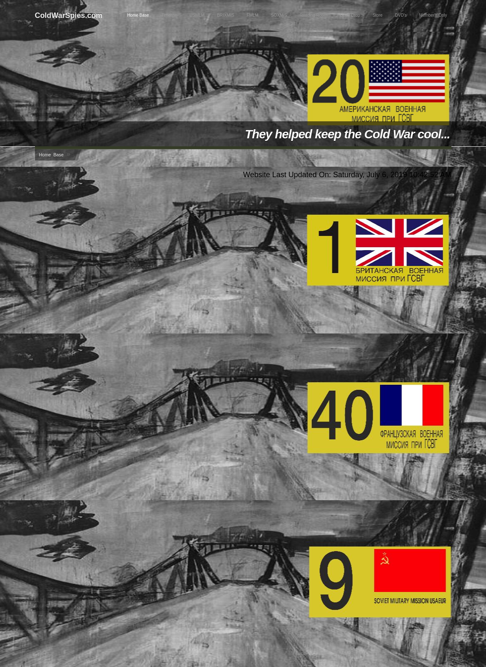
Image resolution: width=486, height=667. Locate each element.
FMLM (252, 15)
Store (378, 15)
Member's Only (433, 15)
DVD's (401, 15)
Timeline (169, 15)
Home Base (138, 15)
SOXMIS (279, 15)
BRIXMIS (225, 15)
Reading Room (314, 15)
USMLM (196, 15)
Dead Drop (350, 15)
